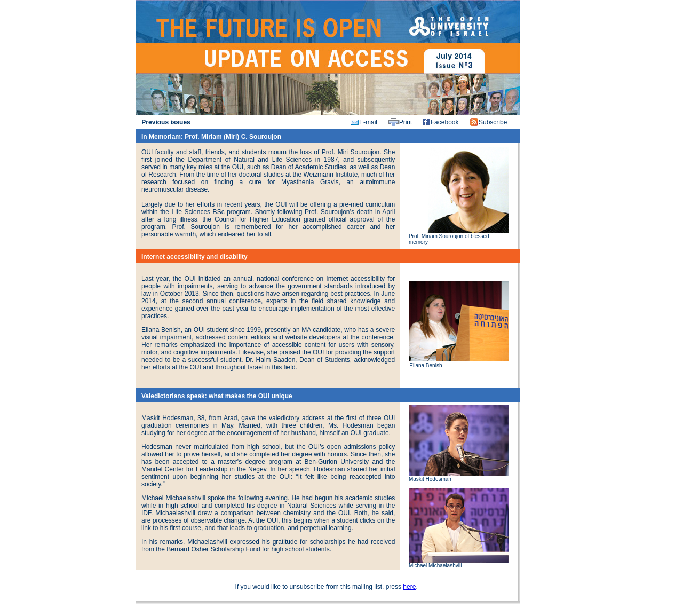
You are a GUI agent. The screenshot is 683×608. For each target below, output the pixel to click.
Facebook (445, 122)
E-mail (368, 122)
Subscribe (493, 122)
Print (405, 122)
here (409, 586)
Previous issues (165, 122)
